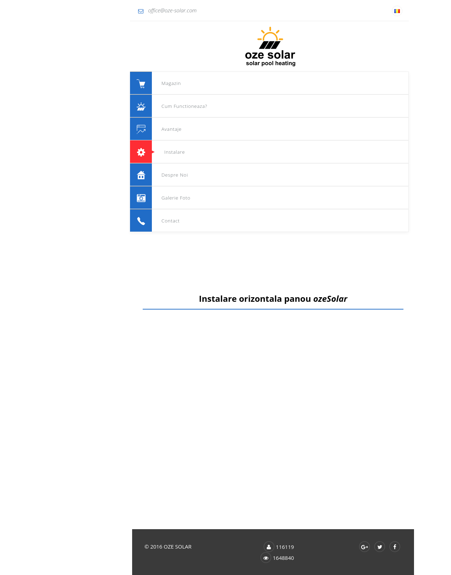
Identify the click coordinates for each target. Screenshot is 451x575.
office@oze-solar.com (64, 10)
